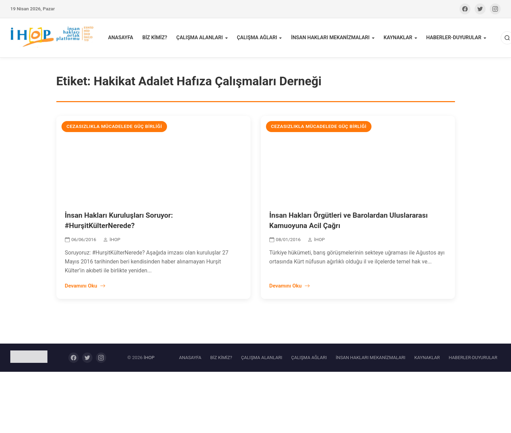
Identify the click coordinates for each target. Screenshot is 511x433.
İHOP (149, 358)
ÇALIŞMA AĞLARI (257, 38)
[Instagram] (495, 8)
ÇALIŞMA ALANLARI (201, 38)
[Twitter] (480, 8)
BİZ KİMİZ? (156, 38)
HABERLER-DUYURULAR (451, 38)
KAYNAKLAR (396, 38)
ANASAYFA (123, 38)
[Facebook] (464, 8)
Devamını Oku (85, 287)
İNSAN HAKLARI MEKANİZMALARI (329, 38)
